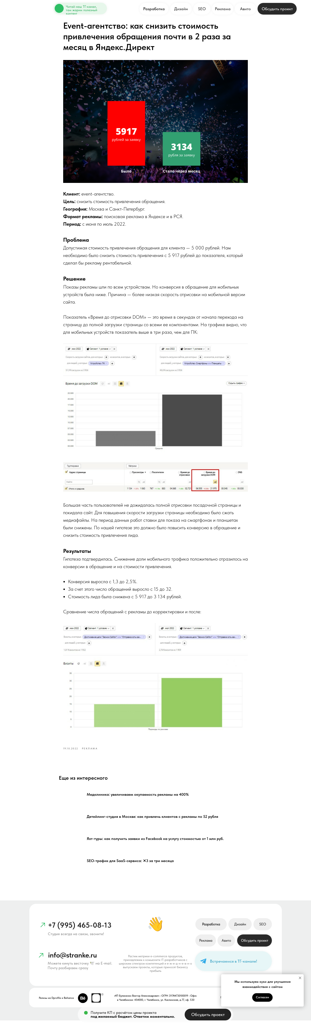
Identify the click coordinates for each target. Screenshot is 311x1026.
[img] (59, 8)
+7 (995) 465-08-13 (80, 930)
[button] (277, 9)
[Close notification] (300, 977)
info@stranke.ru (72, 960)
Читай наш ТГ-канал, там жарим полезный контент (81, 10)
